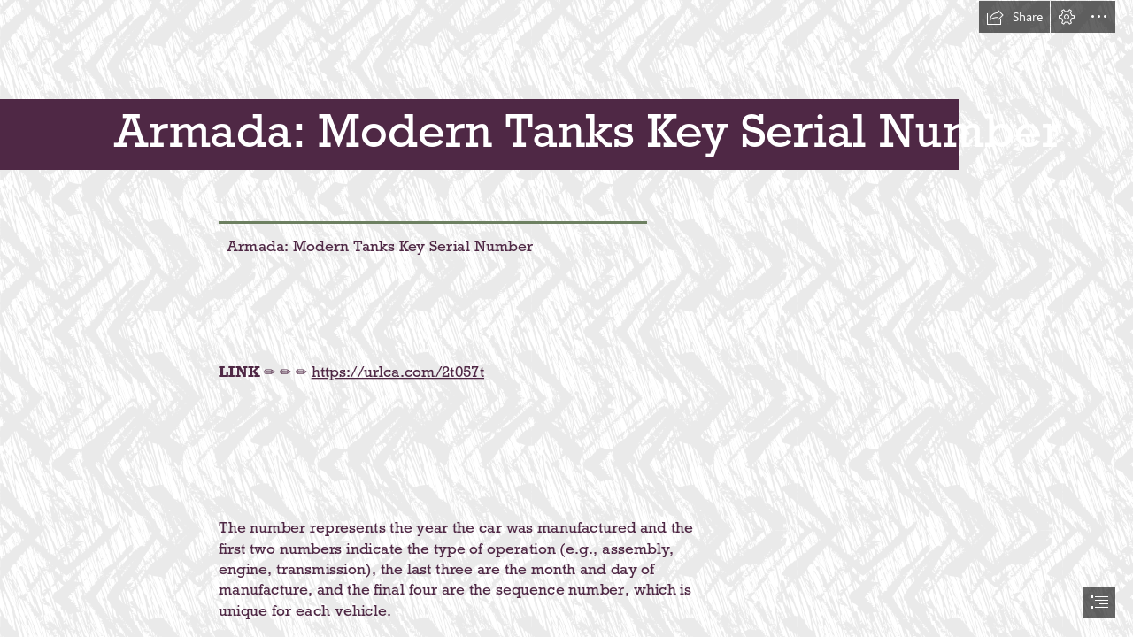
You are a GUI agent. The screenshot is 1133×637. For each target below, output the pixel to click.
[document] (566, 318)
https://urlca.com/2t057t (397, 371)
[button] (1014, 17)
